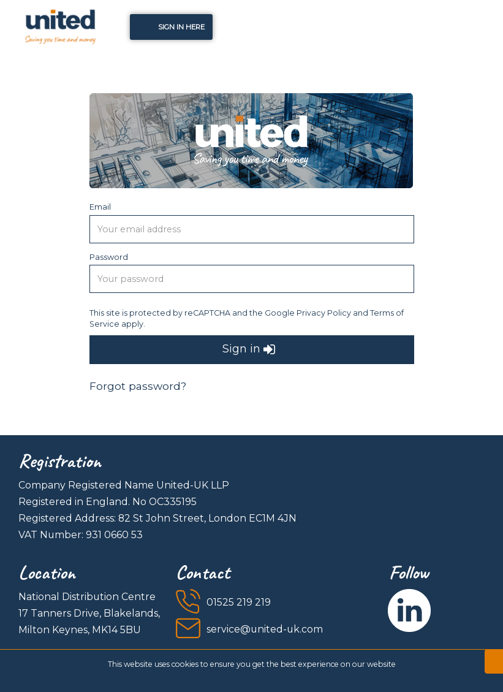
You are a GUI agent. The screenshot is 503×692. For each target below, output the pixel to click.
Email (100, 206)
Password (108, 257)
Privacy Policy (324, 312)
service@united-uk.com (264, 629)
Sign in (248, 349)
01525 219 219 (238, 602)
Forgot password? (137, 385)
